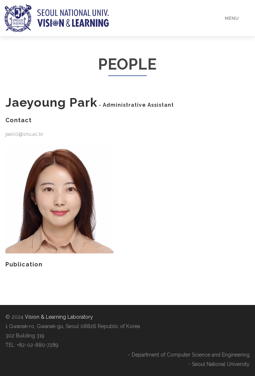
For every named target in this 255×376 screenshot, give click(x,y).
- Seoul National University (219, 364)
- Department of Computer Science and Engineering (189, 355)
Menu (232, 18)
